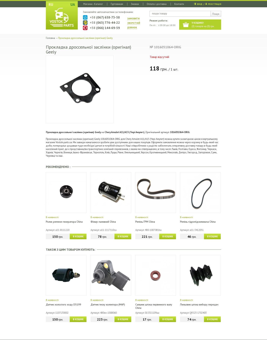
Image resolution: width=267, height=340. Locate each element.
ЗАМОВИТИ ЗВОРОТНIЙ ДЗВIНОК (133, 23)
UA (72, 4)
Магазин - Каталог (93, 4)
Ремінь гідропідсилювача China (198, 221)
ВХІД (199, 4)
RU (51, 4)
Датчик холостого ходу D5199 (63, 304)
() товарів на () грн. (203, 24)
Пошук (215, 14)
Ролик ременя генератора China (64, 221)
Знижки (135, 4)
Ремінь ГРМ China (145, 221)
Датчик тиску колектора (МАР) (108, 304)
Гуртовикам (117, 4)
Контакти (179, 4)
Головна (50, 38)
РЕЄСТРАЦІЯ (214, 4)
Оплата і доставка (157, 4)
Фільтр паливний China (103, 221)
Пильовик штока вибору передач (199, 304)
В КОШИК (78, 236)
